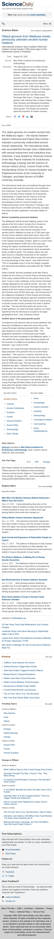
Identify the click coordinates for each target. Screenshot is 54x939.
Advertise (40, 908)
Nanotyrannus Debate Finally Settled (20, 686)
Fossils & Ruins (10, 399)
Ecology (7, 729)
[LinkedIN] (27, 116)
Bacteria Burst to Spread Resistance (19, 674)
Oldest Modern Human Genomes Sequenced (22, 518)
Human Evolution (14, 421)
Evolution (11, 412)
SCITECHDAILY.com (19, 618)
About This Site (7, 908)
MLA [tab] (29, 462)
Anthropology (12, 429)
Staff (19, 908)
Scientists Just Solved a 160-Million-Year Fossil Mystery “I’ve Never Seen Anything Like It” (28, 817)
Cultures (10, 404)
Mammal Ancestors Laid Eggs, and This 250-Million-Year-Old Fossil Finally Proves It (26, 823)
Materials (6, 447)
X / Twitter (10, 876)
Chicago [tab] (46, 462)
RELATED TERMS (37, 393)
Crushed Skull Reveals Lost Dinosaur (20, 690)
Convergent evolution (43, 420)
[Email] (31, 116)
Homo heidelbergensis (40, 429)
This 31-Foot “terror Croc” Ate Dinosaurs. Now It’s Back (28, 812)
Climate (7, 737)
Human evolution (41, 407)
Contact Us (10, 901)
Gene (36, 398)
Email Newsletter (13, 850)
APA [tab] (37, 462)
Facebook (10, 872)
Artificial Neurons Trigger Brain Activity (20, 667)
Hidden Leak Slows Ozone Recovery (20, 678)
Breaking (6, 657)
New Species (9, 713)
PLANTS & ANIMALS (9, 709)
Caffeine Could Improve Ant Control (19, 663)
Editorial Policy (23, 912)
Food (6, 717)
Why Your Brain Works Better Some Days (22, 698)
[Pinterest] (23, 116)
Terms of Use (38, 912)
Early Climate (12, 434)
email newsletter (38, 15)
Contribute (28, 908)
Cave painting (40, 424)
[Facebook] (14, 116)
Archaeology (39, 403)
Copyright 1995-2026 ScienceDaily (18, 915)
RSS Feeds (11, 854)
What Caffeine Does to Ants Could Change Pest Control (28, 770)
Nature (7, 721)
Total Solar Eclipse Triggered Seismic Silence (23, 670)
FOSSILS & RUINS (8, 741)
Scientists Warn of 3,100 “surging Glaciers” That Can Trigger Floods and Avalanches (26, 797)
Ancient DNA (12, 425)
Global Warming (11, 733)
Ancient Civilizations (15, 408)
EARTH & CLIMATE (8, 725)
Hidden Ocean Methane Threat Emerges (21, 682)
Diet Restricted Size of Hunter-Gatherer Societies (24, 580)
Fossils (10, 417)
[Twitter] (19, 116)
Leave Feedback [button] (13, 897)
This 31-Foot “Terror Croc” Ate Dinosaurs (21, 694)
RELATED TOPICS (10, 393)
